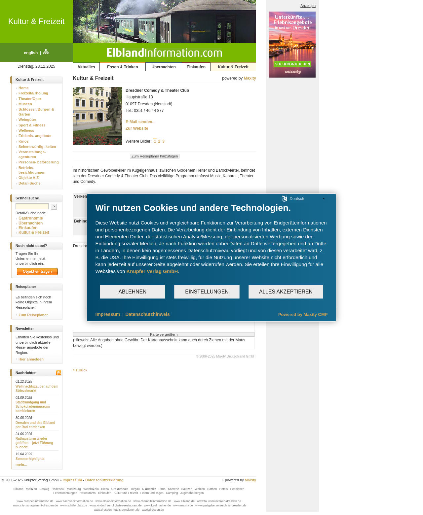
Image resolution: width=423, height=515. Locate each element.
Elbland (19, 489)
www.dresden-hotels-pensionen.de (117, 509)
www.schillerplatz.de (74, 505)
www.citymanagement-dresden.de (35, 505)
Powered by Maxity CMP (303, 314)
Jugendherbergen (192, 493)
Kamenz (174, 489)
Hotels (224, 489)
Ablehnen (133, 291)
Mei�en (32, 489)
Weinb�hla (91, 489)
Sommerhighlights (30, 459)
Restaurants (88, 493)
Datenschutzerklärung (104, 480)
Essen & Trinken (122, 67)
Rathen (212, 489)
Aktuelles (86, 67)
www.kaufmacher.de (158, 505)
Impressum (72, 480)
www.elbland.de (185, 501)
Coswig (44, 489)
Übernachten (163, 67)
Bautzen (187, 489)
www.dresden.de (153, 509)
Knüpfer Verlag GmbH (152, 271)
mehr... (21, 464)
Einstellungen (206, 291)
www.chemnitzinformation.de (153, 501)
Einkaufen (196, 67)
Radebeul (58, 489)
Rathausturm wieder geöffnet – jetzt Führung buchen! (34, 443)
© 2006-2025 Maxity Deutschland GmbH (225, 356)
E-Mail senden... (141, 122)
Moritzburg (74, 489)
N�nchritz (149, 489)
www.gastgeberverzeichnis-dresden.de (221, 505)
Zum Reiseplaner (32, 315)
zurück (80, 370)
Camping (172, 493)
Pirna (163, 489)
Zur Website (137, 128)
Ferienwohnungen (65, 493)
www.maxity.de (183, 505)
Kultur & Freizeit (36, 21)
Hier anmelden (30, 359)
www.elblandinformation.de (114, 501)
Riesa (105, 489)
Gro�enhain (120, 489)
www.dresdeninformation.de (36, 501)
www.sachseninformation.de (75, 501)
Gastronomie (31, 218)
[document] (212, 243)
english (31, 53)
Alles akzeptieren (286, 291)
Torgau (135, 489)
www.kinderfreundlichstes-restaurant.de (116, 505)
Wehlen (200, 489)
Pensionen (237, 489)
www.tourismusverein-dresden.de (219, 501)
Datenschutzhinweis (147, 314)
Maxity (250, 78)
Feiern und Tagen (152, 493)
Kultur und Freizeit (126, 493)
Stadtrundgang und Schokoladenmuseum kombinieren (33, 406)
